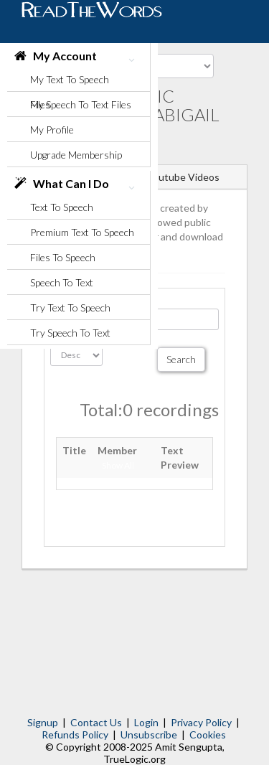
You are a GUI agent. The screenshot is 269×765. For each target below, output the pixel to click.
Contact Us (96, 722)
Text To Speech (61, 207)
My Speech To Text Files (80, 104)
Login (146, 722)
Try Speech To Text (70, 333)
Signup (42, 722)
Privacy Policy (201, 722)
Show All (118, 465)
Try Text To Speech (70, 307)
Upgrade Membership (76, 155)
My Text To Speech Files (69, 82)
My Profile (52, 129)
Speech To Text (61, 282)
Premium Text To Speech (82, 232)
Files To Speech (62, 257)
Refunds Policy (75, 734)
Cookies (207, 734)
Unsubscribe (149, 734)
